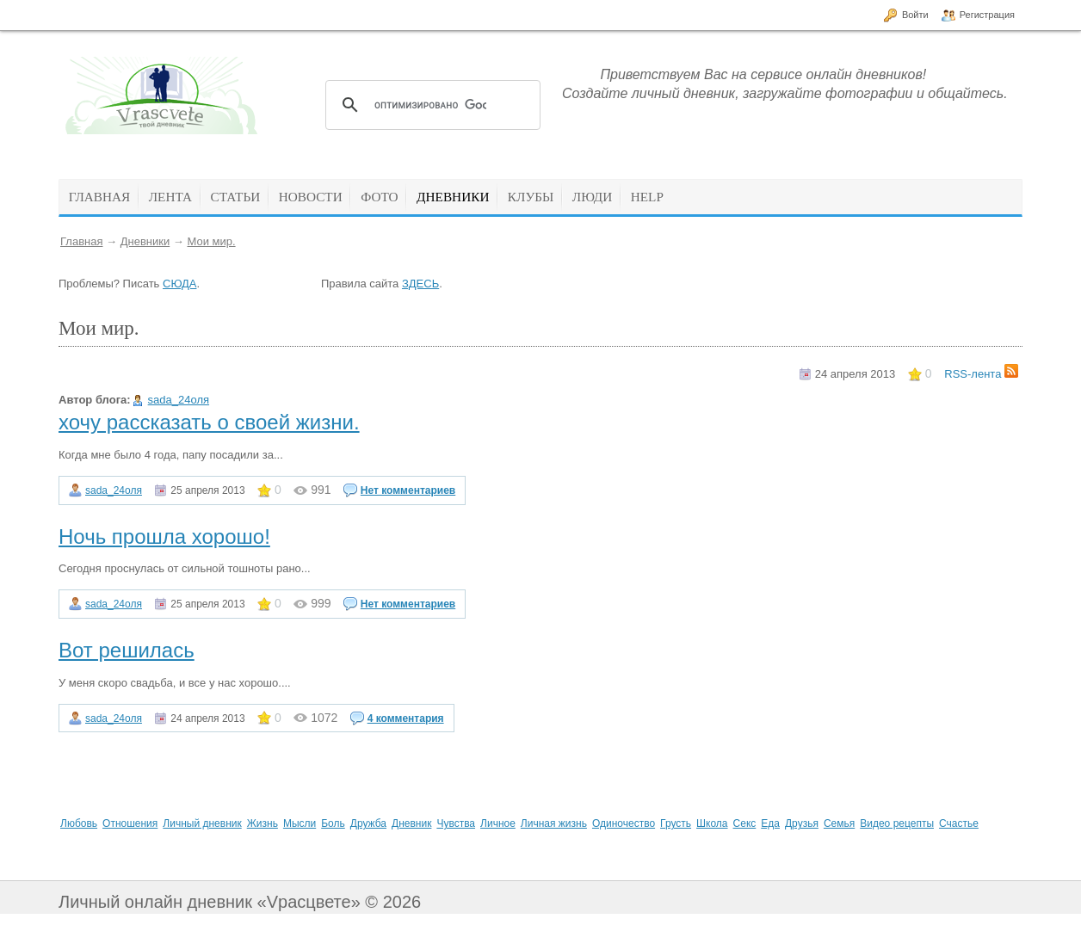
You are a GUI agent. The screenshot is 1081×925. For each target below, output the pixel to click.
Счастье (959, 823)
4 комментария (406, 718)
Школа (711, 823)
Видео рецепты (897, 823)
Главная (81, 241)
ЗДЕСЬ (420, 283)
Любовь (78, 823)
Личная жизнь (554, 823)
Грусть (675, 823)
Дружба (368, 823)
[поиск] (430, 105)
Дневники (145, 241)
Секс (745, 823)
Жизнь (262, 823)
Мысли (299, 823)
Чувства (455, 823)
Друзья (801, 823)
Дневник (411, 823)
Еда (770, 823)
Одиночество (623, 823)
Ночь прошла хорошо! (164, 536)
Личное (498, 823)
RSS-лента (981, 373)
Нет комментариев (408, 490)
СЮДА (179, 283)
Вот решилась (127, 650)
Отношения (130, 823)
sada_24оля (178, 399)
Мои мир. (211, 241)
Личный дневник (202, 823)
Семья (839, 823)
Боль (333, 823)
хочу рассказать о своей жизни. (209, 422)
